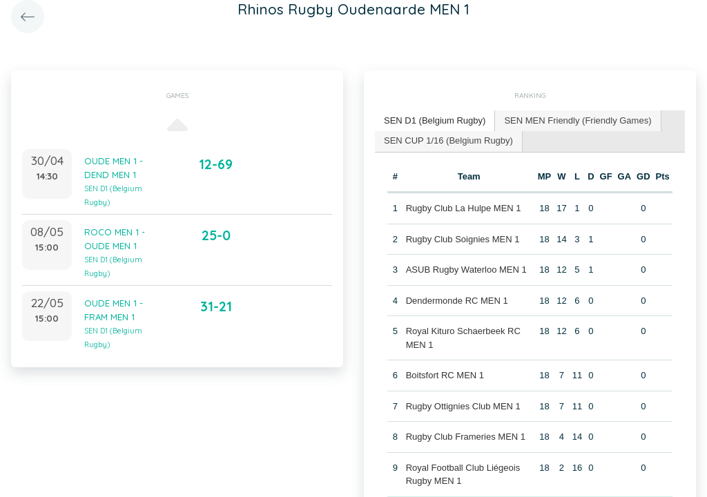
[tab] (435, 121)
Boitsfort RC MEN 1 (445, 375)
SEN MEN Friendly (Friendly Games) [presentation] (577, 120)
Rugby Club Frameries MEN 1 (465, 436)
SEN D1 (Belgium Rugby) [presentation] (434, 120)
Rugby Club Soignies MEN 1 (463, 239)
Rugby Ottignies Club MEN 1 (463, 406)
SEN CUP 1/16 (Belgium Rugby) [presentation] (448, 140)
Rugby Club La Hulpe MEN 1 (463, 208)
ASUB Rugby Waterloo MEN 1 (466, 269)
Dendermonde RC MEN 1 (457, 300)
